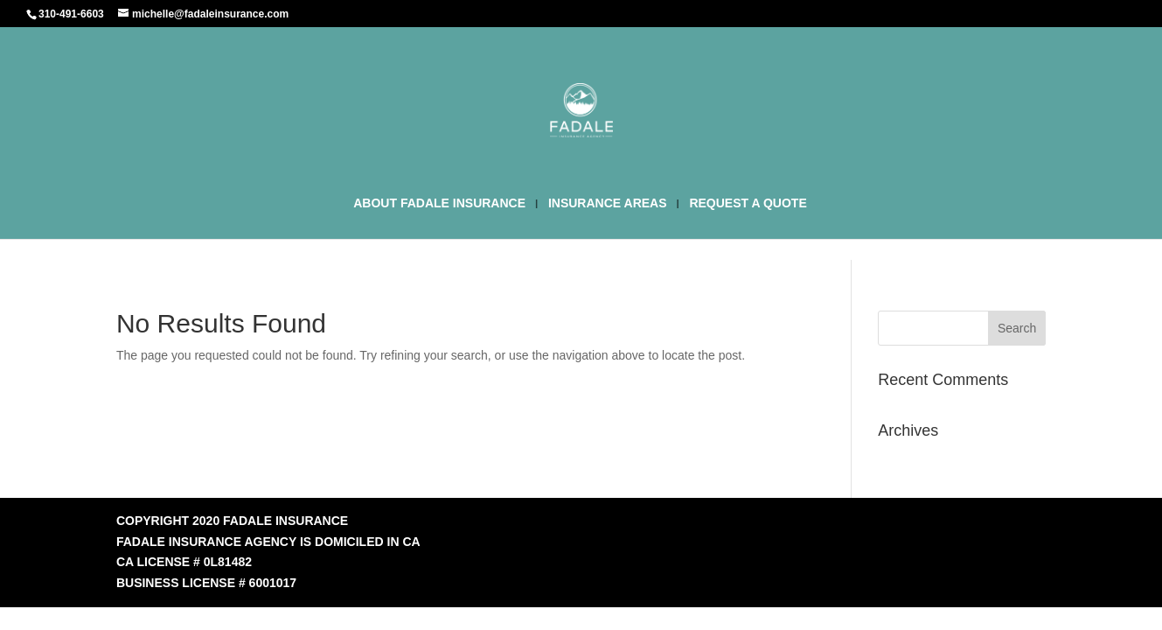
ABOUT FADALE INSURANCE (439, 203)
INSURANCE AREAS (607, 203)
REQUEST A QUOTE (747, 203)
